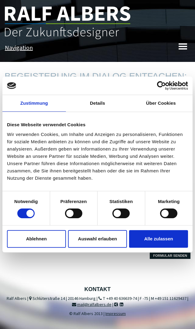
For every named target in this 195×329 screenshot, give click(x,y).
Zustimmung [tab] (34, 103)
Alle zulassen (158, 238)
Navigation (19, 48)
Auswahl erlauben (97, 238)
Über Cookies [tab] (161, 103)
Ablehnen (36, 238)
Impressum (115, 314)
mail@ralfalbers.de (94, 305)
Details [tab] (97, 103)
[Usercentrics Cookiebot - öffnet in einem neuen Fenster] (161, 85)
